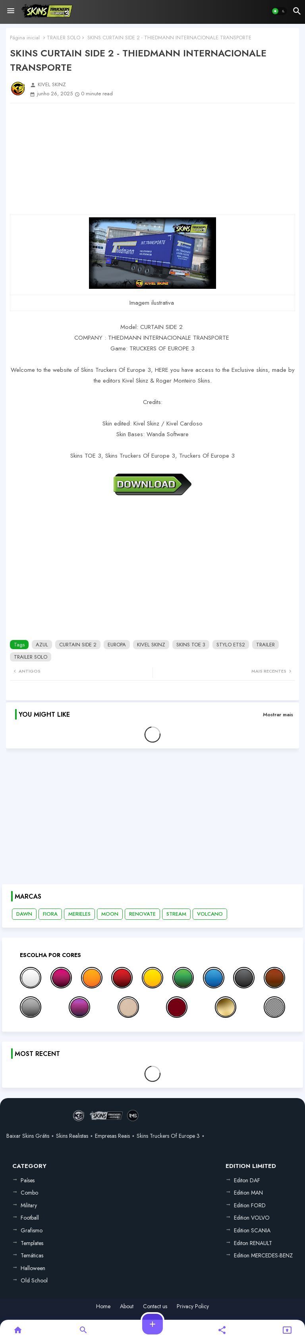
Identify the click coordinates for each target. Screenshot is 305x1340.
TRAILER (265, 644)
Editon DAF (247, 1180)
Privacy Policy (193, 1306)
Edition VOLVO (252, 1218)
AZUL (42, 644)
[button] (279, 11)
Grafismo (31, 1230)
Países (28, 1180)
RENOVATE (142, 914)
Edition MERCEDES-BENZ (263, 1255)
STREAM (176, 914)
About (126, 1306)
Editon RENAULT (253, 1243)
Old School (34, 1280)
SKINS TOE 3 (190, 644)
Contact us (155, 1306)
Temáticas (32, 1255)
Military (29, 1205)
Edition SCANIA (252, 1230)
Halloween (33, 1268)
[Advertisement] (152, 159)
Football (30, 1218)
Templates (32, 1243)
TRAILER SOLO (63, 37)
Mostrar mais (278, 714)
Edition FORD (250, 1205)
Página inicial (25, 37)
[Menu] (10, 11)
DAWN (24, 914)
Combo (29, 1193)
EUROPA (117, 644)
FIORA (50, 914)
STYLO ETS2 (230, 644)
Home (103, 1306)
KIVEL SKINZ (151, 644)
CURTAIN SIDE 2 (78, 644)
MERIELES (79, 914)
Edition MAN (248, 1193)
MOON (109, 914)
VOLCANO (210, 914)
